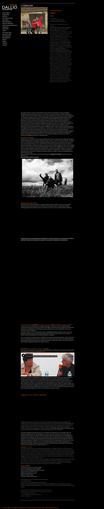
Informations (6, 13)
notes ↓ (4, 30)
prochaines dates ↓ (8, 18)
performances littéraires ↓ (10, 25)
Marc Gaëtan (45, 507)
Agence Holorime (54, 507)
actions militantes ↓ (8, 23)
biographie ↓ (6, 14)
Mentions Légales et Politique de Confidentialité (14, 507)
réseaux (4, 43)
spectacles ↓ (6, 20)
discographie (6, 38)
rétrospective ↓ (6, 36)
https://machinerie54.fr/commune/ (30, 157)
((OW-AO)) (5, 29)
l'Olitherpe (5, 27)
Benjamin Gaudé (36, 507)
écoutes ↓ (5, 16)
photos (4, 39)
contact (4, 45)
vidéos (4, 41)
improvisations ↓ (7, 22)
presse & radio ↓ (7, 34)
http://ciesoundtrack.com (42, 479)
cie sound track (6, 32)
